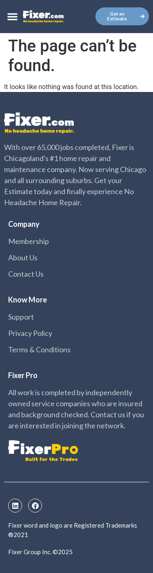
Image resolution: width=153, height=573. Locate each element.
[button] (12, 16)
